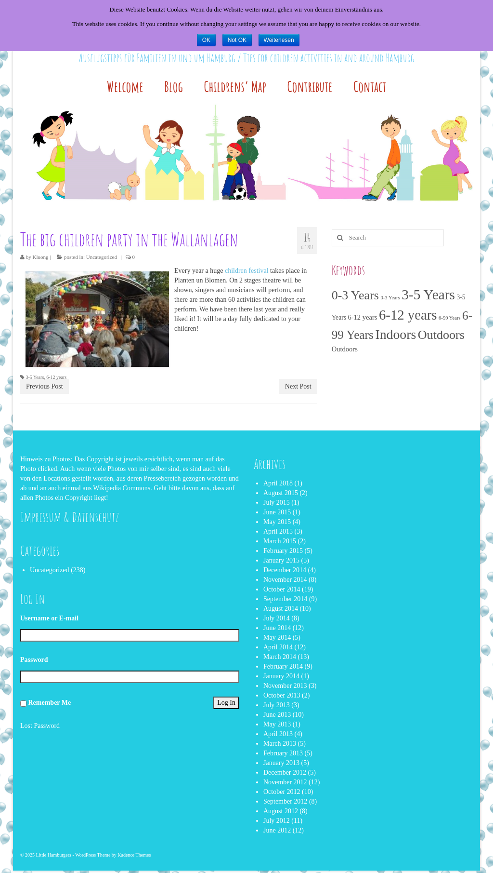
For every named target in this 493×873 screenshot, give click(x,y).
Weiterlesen (279, 40)
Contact (369, 86)
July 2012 (276, 820)
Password (34, 659)
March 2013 (279, 743)
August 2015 (280, 493)
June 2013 (277, 714)
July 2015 (276, 502)
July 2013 (276, 705)
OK (206, 40)
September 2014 (285, 599)
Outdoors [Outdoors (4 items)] (345, 349)
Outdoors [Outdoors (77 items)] (441, 335)
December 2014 (284, 570)
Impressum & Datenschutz (69, 517)
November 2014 (285, 579)
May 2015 (277, 521)
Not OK (237, 40)
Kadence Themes (134, 855)
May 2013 (277, 724)
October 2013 (281, 695)
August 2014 (280, 608)
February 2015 (283, 550)
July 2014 (276, 618)
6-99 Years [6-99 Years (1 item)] (450, 318)
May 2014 (277, 637)
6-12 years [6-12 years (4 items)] (362, 317)
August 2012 (280, 811)
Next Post (298, 386)
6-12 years (56, 377)
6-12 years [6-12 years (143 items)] (408, 314)
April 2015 (278, 531)
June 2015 (277, 512)
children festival (247, 270)
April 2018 (278, 483)
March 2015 (279, 541)
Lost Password (40, 726)
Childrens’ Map (235, 86)
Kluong (41, 257)
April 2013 (278, 734)
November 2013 (285, 685)
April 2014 (278, 647)
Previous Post (44, 386)
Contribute (309, 86)
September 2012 (285, 801)
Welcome (125, 86)
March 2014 (279, 656)
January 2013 (281, 762)
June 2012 (277, 830)
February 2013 (283, 753)
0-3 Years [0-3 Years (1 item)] (390, 297)
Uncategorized (101, 257)
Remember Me (49, 702)
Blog (173, 86)
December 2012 (284, 772)
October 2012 (281, 791)
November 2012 (285, 782)
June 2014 (277, 627)
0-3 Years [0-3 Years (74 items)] (355, 295)
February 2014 (283, 666)
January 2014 (281, 676)
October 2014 (281, 589)
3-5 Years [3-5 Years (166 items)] (428, 294)
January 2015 (281, 560)
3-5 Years (35, 377)
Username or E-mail (49, 618)
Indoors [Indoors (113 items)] (395, 334)
